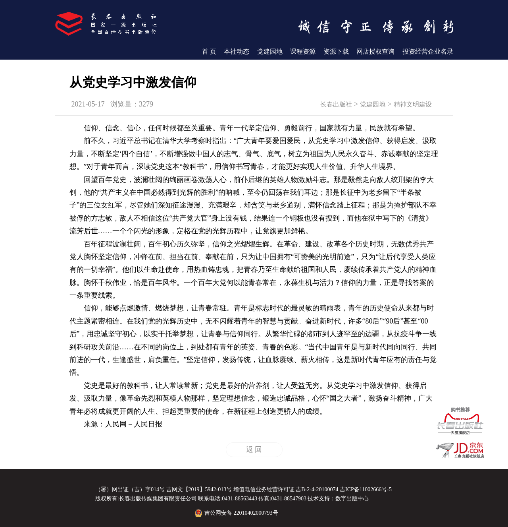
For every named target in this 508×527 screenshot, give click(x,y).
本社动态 (236, 51)
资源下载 (336, 51)
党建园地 (270, 51)
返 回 (254, 449)
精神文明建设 (413, 104)
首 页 (209, 51)
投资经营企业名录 (427, 51)
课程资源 (303, 51)
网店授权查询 (375, 51)
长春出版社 (336, 104)
